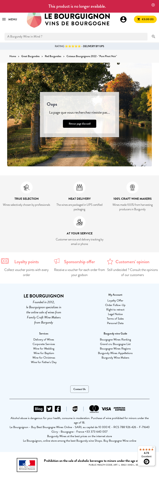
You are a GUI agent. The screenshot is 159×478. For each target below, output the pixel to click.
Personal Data (115, 323)
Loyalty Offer (115, 300)
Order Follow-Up (115, 305)
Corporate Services (44, 344)
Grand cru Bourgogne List (115, 344)
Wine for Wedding (43, 348)
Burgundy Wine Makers (115, 357)
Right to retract (115, 309)
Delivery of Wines (43, 339)
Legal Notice (115, 314)
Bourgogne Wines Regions (115, 348)
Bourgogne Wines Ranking (115, 339)
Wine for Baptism (44, 353)
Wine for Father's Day (44, 362)
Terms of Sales (115, 318)
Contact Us (79, 389)
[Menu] (153, 448)
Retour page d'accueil (79, 124)
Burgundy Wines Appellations (115, 353)
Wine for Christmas (43, 357)
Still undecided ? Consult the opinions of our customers (132, 272)
